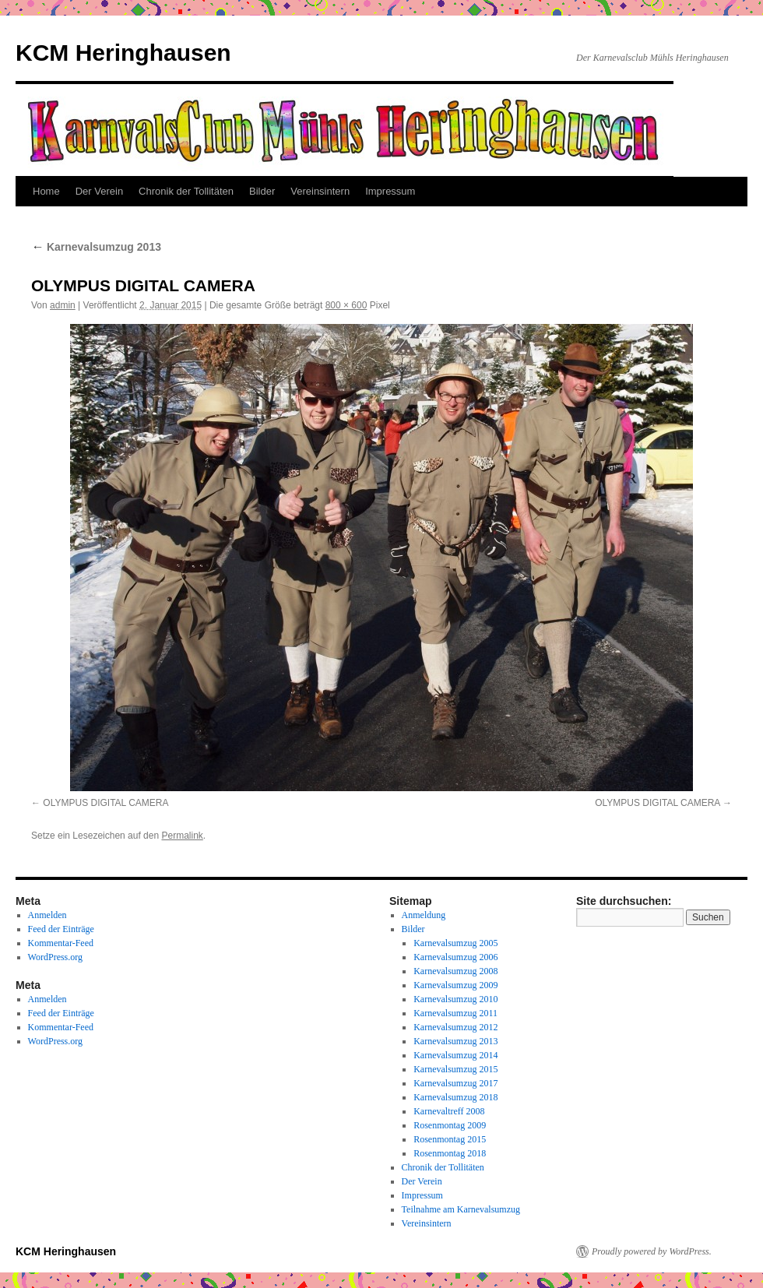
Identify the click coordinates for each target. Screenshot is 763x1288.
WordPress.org (55, 957)
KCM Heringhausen (123, 52)
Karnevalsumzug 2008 (455, 971)
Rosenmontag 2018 (449, 1153)
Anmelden (47, 915)
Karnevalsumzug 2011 (455, 1013)
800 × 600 (346, 305)
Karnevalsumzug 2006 (455, 957)
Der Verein (99, 191)
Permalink (181, 835)
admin (63, 305)
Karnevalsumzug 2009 (455, 985)
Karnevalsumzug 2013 (96, 247)
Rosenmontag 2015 (449, 1139)
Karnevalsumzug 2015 (455, 1069)
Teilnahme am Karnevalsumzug (461, 1209)
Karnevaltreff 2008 (448, 1111)
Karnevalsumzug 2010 (455, 999)
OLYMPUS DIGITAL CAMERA (105, 802)
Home (46, 191)
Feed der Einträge (61, 929)
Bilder (262, 191)
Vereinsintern (320, 191)
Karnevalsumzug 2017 (455, 1083)
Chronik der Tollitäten (186, 191)
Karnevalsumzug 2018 (455, 1097)
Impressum (390, 191)
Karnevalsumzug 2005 (455, 943)
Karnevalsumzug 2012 (455, 1027)
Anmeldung (424, 915)
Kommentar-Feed (60, 943)
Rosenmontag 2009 (449, 1125)
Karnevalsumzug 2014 (455, 1055)
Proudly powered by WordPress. (652, 1251)
